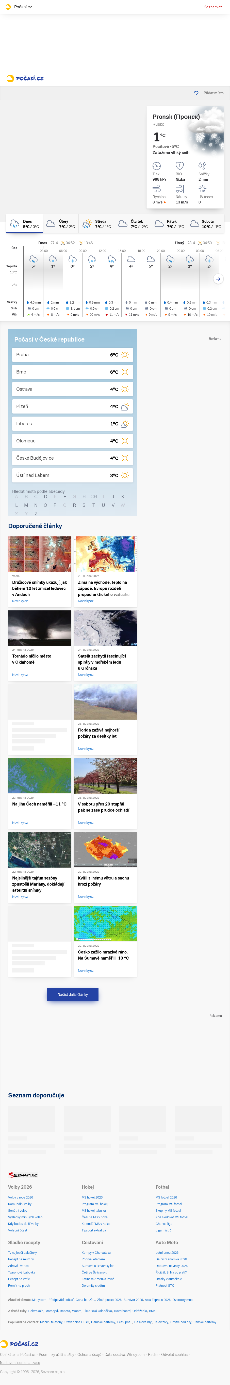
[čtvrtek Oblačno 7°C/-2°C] (133, 223)
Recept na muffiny (21, 1259)
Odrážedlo (140, 1311)
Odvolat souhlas (174, 1355)
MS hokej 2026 (92, 1197)
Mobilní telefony (51, 1322)
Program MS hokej (95, 1204)
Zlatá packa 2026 (109, 1300)
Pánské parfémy (204, 1322)
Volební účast (17, 1230)
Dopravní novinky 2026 (172, 1266)
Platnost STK (165, 1285)
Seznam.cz (213, 7)
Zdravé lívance (18, 1266)
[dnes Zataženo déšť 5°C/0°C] (24, 223)
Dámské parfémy (103, 1322)
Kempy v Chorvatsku (96, 1253)
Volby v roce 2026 (20, 1197)
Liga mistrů (163, 1230)
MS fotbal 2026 (166, 1197)
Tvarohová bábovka (21, 1272)
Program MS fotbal (169, 1204)
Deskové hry (143, 1322)
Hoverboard (122, 1311)
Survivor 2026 (133, 1300)
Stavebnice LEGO (76, 1322)
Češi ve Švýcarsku (94, 1272)
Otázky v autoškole (169, 1279)
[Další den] (218, 279)
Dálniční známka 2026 (171, 1259)
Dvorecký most (183, 1300)
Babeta (65, 1311)
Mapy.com (39, 1300)
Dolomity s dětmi (94, 1285)
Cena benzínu (85, 1300)
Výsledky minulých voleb (25, 1217)
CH (93, 496)
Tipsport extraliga (94, 1230)
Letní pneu (124, 1322)
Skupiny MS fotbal (168, 1210)
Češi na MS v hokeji (95, 1217)
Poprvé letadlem (93, 1259)
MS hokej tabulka (94, 1210)
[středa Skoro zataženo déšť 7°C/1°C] (97, 223)
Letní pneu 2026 (167, 1253)
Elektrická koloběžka (98, 1311)
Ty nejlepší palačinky (22, 1253)
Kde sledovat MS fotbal (172, 1217)
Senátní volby (17, 1210)
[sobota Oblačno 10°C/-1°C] (205, 223)
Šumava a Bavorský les (98, 1266)
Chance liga (164, 1224)
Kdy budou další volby (23, 1224)
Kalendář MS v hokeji (96, 1224)
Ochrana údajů (89, 1355)
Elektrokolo (35, 1311)
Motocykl (51, 1311)
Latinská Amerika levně (98, 1279)
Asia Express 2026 (158, 1300)
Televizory (161, 1322)
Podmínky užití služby (56, 1355)
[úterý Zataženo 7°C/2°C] (61, 223)
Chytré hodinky (180, 1322)
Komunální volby (19, 1204)
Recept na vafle (19, 1279)
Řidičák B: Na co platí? (171, 1272)
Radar (153, 1355)
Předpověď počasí (61, 1300)
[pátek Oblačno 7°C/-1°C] (169, 223)
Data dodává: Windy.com (125, 1355)
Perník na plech (19, 1285)
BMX (152, 1311)
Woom (76, 1311)
